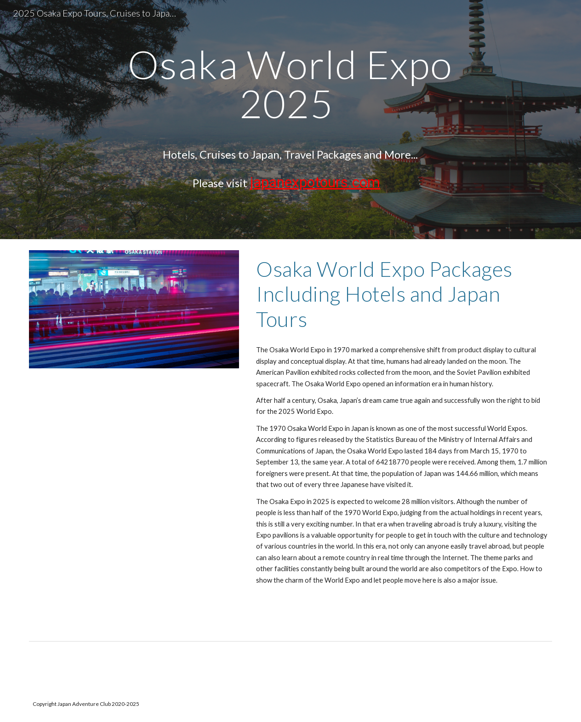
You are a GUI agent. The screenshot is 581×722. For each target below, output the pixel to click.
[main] (290, 119)
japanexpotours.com (315, 182)
